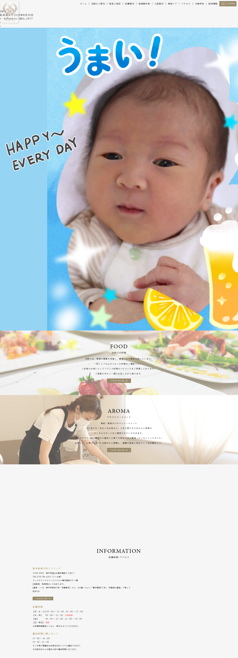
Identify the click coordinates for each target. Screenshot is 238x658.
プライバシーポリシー (183, 649)
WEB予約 (230, 3)
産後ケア (172, 4)
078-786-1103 (44, 577)
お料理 (95, 649)
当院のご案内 (98, 4)
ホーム (83, 4)
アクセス (185, 4)
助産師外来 (144, 4)
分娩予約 (199, 4)
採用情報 (213, 4)
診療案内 (129, 4)
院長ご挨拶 (115, 4)
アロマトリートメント (112, 649)
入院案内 (158, 4)
